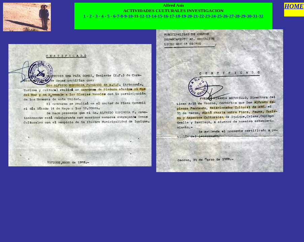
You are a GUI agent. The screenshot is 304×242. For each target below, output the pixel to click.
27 (231, 15)
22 (201, 15)
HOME (294, 6)
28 (237, 15)
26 (225, 15)
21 (195, 15)
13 (148, 15)
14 (154, 15)
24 (213, 15)
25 (219, 15)
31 (255, 15)
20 (190, 15)
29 (243, 15)
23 (207, 15)
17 (172, 15)
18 (177, 15)
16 (166, 15)
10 (130, 15)
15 (160, 15)
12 (142, 15)
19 (183, 15)
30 (249, 15)
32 (261, 15)
